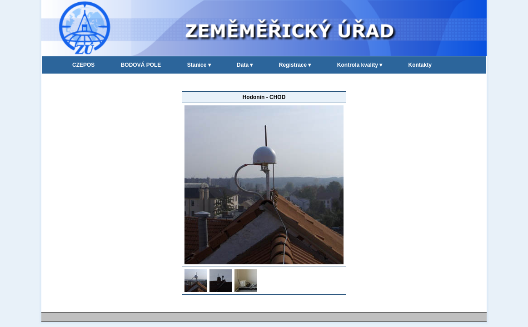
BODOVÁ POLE (141, 65)
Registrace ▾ (295, 65)
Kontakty (420, 65)
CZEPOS (83, 65)
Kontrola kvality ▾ (359, 65)
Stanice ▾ (199, 65)
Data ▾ (245, 65)
